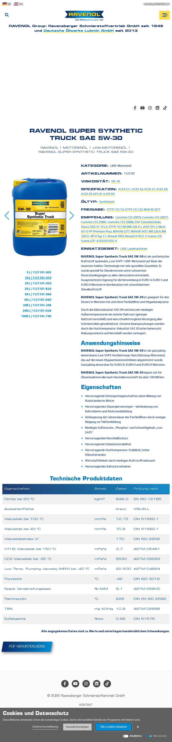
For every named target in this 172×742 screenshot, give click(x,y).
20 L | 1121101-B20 (38, 289)
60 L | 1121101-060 (38, 294)
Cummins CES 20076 (128, 217)
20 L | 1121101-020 (38, 283)
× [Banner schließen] (138, 727)
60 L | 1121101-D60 (37, 300)
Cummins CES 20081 (94, 222)
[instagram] (150, 108)
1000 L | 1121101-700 (36, 316)
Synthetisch (107, 202)
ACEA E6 (137, 189)
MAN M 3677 (152, 209)
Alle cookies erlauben (113, 726)
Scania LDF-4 (89, 241)
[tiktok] (165, 108)
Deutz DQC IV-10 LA (94, 227)
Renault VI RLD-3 (136, 236)
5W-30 (115, 181)
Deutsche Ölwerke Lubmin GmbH (79, 30)
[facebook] (135, 108)
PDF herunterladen (27, 646)
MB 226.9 (154, 231)
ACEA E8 (161, 189)
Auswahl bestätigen (77, 727)
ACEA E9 (86, 194)
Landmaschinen (137, 248)
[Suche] (6, 15)
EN (18, 4)
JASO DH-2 (150, 227)
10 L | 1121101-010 (38, 278)
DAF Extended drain (148, 222)
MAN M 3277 (121, 231)
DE (6, 4)
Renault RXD (115, 236)
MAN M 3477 (139, 231)
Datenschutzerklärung (45, 726)
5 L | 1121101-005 (38, 272)
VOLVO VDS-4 (108, 241)
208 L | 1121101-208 (37, 305)
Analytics (136, 736)
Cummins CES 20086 (121, 222)
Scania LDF (154, 236)
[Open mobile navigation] (164, 15)
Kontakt (86, 705)
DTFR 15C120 (133, 209)
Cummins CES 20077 (155, 217)
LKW (123, 248)
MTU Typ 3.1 (98, 236)
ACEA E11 (124, 189)
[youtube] (142, 108)
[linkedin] (157, 108)
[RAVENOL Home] (85, 17)
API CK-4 (99, 194)
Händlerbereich (157, 4)
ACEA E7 (149, 189)
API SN (110, 194)
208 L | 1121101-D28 (37, 310)
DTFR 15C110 (115, 209)
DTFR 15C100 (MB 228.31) (125, 227)
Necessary (160, 736)
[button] (7, 215)
